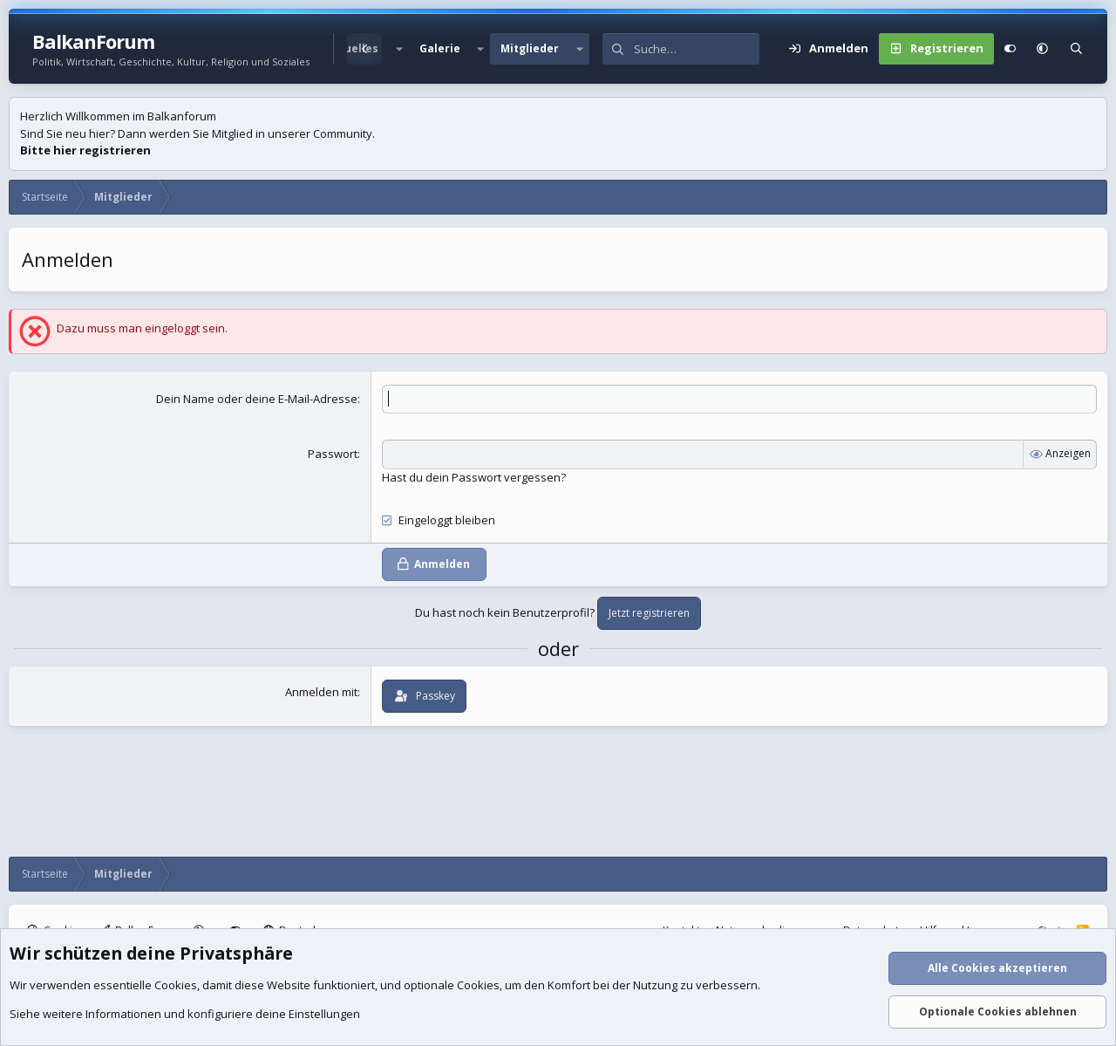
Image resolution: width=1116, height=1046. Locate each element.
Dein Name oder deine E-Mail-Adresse (256, 399)
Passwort (332, 453)
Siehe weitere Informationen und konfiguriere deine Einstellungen (185, 1014)
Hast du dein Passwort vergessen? (474, 477)
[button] (398, 49)
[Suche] (696, 49)
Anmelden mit (321, 692)
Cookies (175, 985)
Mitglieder (529, 48)
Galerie (439, 48)
